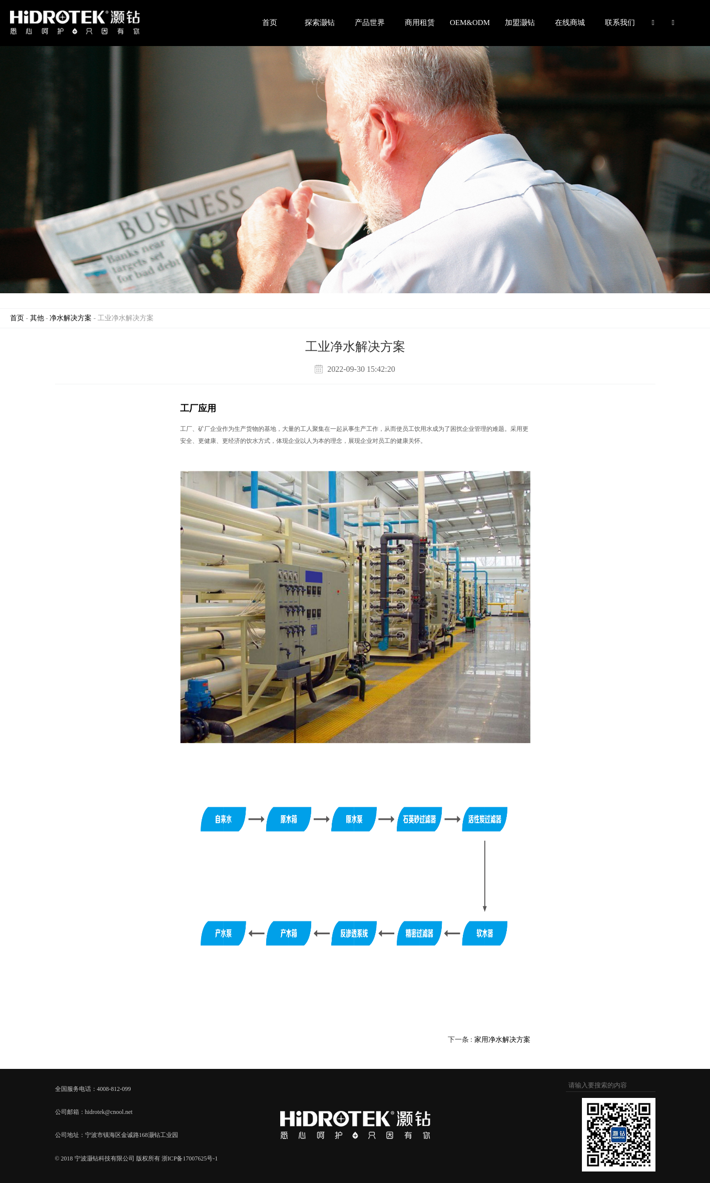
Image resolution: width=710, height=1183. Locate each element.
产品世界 (370, 23)
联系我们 (620, 23)
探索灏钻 (320, 23)
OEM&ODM (470, 23)
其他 (37, 318)
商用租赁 (420, 23)
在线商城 (570, 23)
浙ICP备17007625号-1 (190, 1158)
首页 (269, 23)
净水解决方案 (71, 318)
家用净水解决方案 (502, 1039)
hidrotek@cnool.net (109, 1111)
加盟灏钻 (520, 23)
